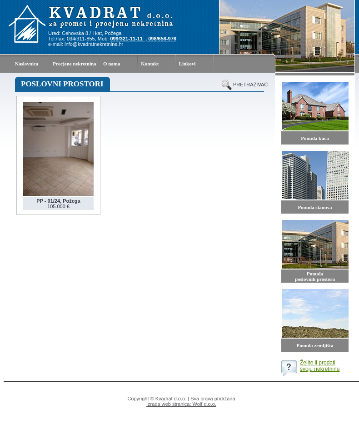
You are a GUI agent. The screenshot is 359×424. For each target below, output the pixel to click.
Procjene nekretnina (74, 63)
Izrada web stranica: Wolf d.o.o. (181, 404)
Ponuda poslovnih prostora (315, 276)
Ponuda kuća (315, 138)
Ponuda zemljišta (315, 345)
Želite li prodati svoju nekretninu (319, 365)
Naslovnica (26, 63)
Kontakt (150, 63)
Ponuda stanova (315, 207)
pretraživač (248, 84)
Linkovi (187, 63)
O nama (111, 63)
